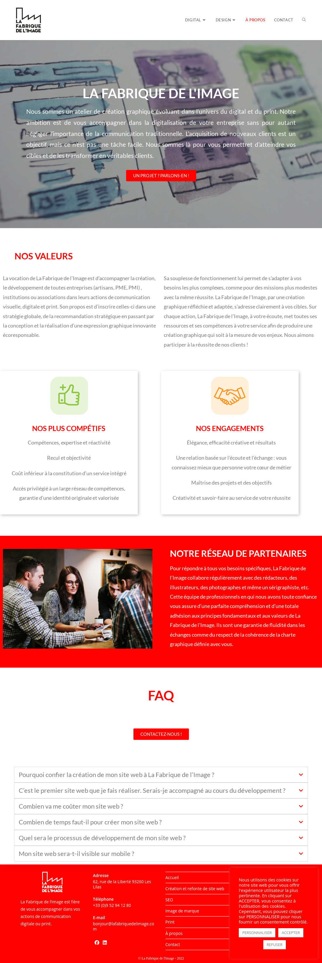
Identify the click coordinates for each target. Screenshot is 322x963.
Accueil (172, 877)
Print (170, 922)
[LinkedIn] (105, 942)
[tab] (161, 774)
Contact (173, 944)
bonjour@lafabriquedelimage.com (123, 926)
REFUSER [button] (275, 944)
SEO (169, 899)
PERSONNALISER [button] (257, 932)
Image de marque (182, 911)
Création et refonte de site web (195, 888)
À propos (174, 933)
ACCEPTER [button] (291, 932)
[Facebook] (97, 942)
